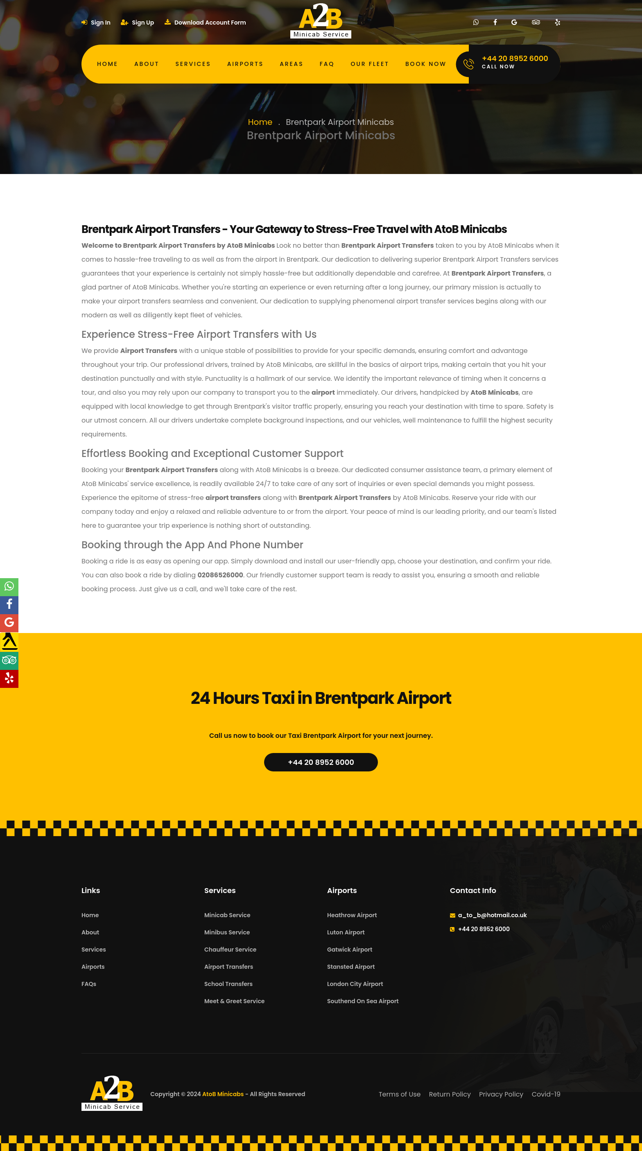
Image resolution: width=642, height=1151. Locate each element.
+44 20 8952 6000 (321, 762)
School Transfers (228, 984)
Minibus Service (227, 932)
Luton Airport (346, 932)
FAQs (88, 984)
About (146, 64)
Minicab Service (227, 915)
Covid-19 (546, 1094)
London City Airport (355, 984)
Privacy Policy (501, 1094)
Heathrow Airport (352, 915)
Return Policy (450, 1094)
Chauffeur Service (230, 949)
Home (107, 64)
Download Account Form (205, 22)
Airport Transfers (228, 967)
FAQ (327, 64)
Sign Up (137, 22)
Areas (291, 64)
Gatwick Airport (349, 949)
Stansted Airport (351, 967)
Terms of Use (400, 1094)
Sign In (96, 22)
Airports (245, 64)
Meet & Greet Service (234, 1001)
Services (193, 64)
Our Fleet (369, 64)
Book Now (426, 64)
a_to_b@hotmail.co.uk (492, 915)
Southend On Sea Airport (363, 1001)
